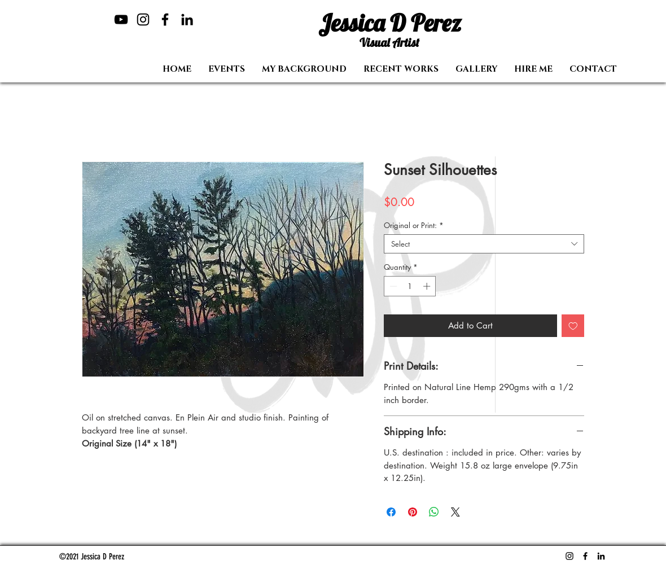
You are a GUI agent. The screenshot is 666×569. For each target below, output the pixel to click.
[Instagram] (143, 19)
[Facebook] (165, 19)
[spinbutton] (410, 286)
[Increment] (428, 286)
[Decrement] (392, 286)
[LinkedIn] (187, 19)
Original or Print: (414, 225)
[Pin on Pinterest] (412, 512)
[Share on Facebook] (391, 512)
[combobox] (484, 243)
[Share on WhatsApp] (434, 512)
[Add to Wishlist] (573, 326)
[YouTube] (121, 19)
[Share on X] (455, 512)
